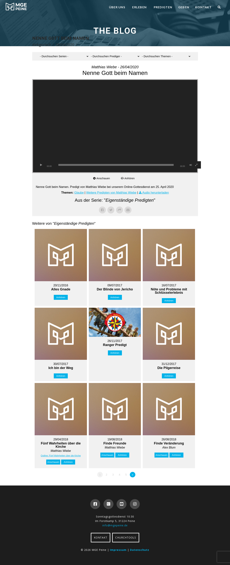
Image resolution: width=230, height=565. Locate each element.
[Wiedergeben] (41, 165)
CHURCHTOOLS (125, 537)
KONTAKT (100, 537)
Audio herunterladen (155, 192)
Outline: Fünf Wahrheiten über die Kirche (61, 455)
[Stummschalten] (191, 165)
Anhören (129, 178)
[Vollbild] (196, 165)
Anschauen (103, 178)
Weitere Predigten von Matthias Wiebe (111, 192)
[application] (115, 126)
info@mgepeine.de (115, 525)
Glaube (79, 192)
